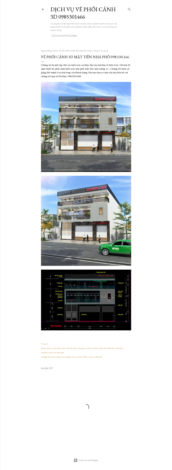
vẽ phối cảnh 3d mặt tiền (52, 352)
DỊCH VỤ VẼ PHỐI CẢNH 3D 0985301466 (83, 13)
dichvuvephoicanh (64, 35)
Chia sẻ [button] (44, 344)
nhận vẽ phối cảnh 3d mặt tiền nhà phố (104, 348)
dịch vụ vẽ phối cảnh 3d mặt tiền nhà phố (66, 348)
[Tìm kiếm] (129, 9)
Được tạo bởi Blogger (86, 460)
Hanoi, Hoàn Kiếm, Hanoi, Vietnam (87, 357)
